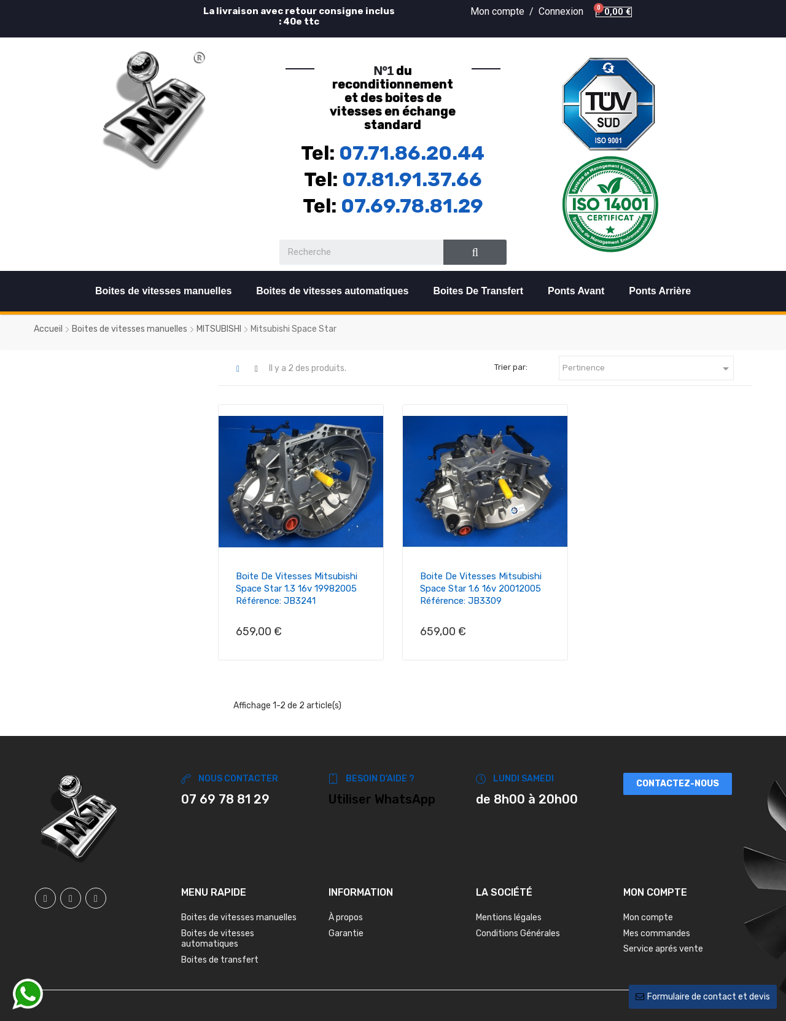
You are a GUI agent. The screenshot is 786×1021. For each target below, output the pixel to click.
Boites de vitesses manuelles (163, 291)
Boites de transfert (220, 960)
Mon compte (648, 917)
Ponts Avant (576, 291)
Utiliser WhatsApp (382, 799)
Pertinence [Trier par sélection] (647, 368)
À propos (346, 917)
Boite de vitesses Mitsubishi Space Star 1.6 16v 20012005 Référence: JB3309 (481, 588)
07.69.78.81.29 (412, 205)
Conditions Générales (518, 933)
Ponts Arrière (660, 291)
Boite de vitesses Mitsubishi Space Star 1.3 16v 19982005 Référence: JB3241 (296, 588)
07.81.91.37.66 (412, 179)
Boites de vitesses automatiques (332, 291)
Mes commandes (656, 933)
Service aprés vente (663, 949)
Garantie (346, 933)
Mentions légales (509, 917)
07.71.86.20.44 (411, 153)
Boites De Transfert (478, 291)
